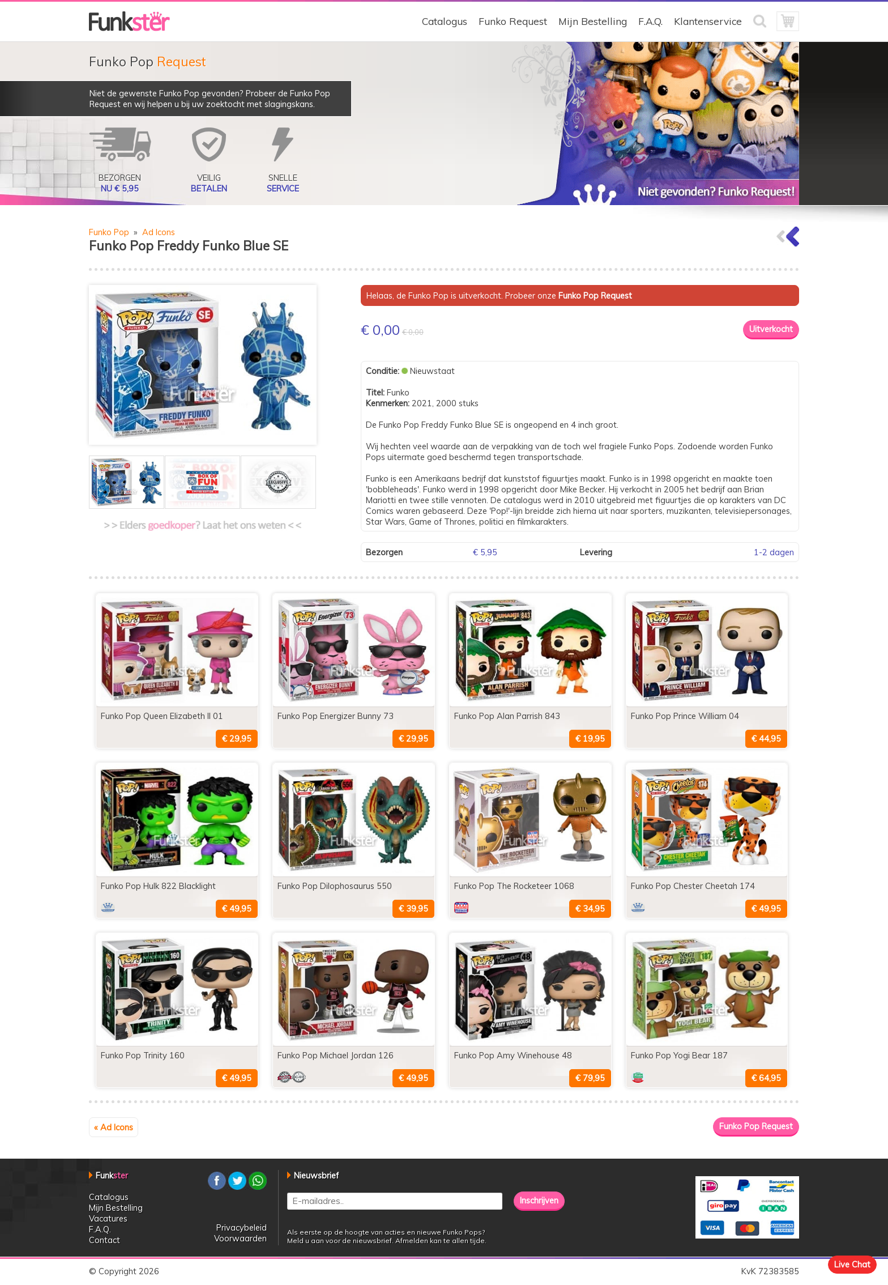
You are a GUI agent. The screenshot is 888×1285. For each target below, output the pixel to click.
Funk (112, 1175)
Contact (104, 1240)
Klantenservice (708, 21)
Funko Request (513, 21)
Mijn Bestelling (592, 21)
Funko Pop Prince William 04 (685, 715)
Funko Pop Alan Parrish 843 (507, 715)
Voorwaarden (240, 1238)
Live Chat (852, 1264)
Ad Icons (158, 232)
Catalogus (444, 21)
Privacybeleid (241, 1227)
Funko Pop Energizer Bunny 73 (336, 715)
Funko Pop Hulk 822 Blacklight (158, 885)
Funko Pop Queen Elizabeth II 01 (162, 715)
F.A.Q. (650, 21)
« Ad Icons (113, 1127)
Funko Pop (109, 232)
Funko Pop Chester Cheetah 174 (693, 885)
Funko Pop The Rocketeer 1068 (514, 885)
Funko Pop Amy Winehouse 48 (513, 1055)
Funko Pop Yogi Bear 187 (679, 1055)
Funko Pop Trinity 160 (143, 1055)
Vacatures (108, 1218)
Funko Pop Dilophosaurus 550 (335, 885)
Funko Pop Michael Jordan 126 (336, 1055)
